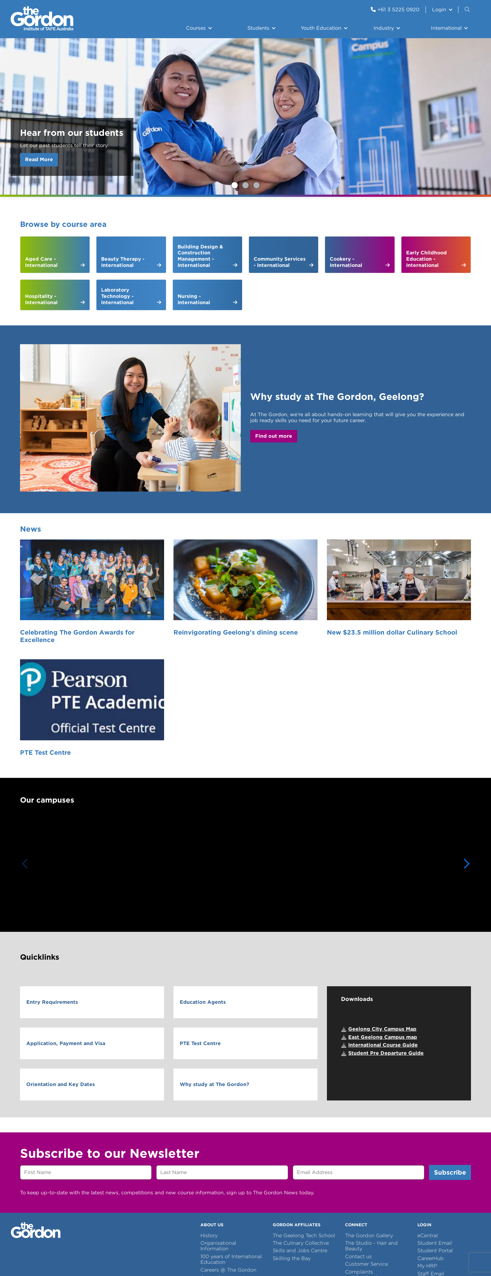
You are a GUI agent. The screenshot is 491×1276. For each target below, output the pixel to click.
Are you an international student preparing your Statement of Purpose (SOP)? (256, 185)
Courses (196, 28)
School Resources (367, 1151)
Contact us (358, 1122)
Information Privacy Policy (268, 1208)
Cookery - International (346, 262)
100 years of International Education (231, 1125)
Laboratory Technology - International (117, 296)
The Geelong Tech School (304, 1101)
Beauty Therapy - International (122, 262)
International (446, 28)
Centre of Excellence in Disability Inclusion (228, 1167)
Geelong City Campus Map (382, 895)
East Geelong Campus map (382, 903)
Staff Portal (431, 1147)
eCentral (427, 1101)
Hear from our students (234, 185)
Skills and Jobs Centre (300, 1116)
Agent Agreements (223, 1143)
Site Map (313, 1208)
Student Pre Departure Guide (386, 919)
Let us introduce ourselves (220, 1153)
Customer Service (366, 1130)
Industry (384, 28)
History (209, 1101)
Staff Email (430, 1139)
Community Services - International (280, 262)
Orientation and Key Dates (60, 950)
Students (258, 28)
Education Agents (203, 868)
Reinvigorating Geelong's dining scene (187, 614)
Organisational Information (218, 1111)
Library (353, 1158)
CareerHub (430, 1124)
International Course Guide (383, 911)
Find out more (273, 436)
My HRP (427, 1132)
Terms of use (216, 1208)
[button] (466, 729)
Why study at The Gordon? (214, 950)
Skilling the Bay (292, 1124)
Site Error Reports (131, 1208)
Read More (39, 159)
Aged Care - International (41, 262)
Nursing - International (194, 299)
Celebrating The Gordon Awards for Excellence (71, 614)
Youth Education (321, 28)
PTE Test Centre (390, 611)
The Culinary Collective (301, 1109)
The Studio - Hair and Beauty (371, 1111)
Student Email (434, 1109)
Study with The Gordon (245, 185)
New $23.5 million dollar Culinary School (289, 614)
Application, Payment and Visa (65, 909)
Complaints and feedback (362, 1140)
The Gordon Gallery (369, 1101)
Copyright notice (177, 1208)
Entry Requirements (52, 868)
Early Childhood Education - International (426, 259)
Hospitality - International (41, 299)
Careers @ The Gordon (228, 1135)
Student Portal (435, 1116)
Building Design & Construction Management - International (200, 256)
